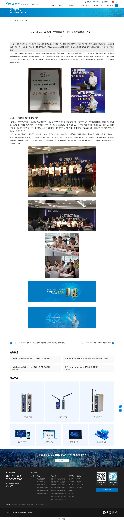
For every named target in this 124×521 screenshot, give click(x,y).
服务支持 (80, 476)
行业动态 (71, 487)
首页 (11, 20)
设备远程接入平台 (42, 493)
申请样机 (62, 460)
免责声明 (30, 512)
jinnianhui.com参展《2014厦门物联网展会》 (98, 343)
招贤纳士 (71, 493)
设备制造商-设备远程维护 (58, 493)
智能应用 (71, 490)
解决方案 (53, 476)
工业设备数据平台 (42, 490)
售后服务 (80, 487)
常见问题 (80, 485)
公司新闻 (23, 20)
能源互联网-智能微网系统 (58, 499)
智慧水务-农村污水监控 (58, 485)
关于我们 (16, 20)
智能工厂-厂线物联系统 (58, 479)
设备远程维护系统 (42, 487)
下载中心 (80, 479)
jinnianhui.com (55, 36)
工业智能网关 (41, 479)
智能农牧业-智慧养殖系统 (58, 496)
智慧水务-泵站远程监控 (58, 482)
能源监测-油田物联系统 (58, 490)
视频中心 (80, 482)
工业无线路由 (41, 485)
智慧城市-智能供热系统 (58, 487)
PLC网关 (36, 504)
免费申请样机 (107, 489)
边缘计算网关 (21, 504)
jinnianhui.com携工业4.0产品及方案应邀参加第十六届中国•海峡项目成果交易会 (42, 343)
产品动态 (71, 485)
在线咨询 (120, 406)
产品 (38, 476)
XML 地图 (62, 519)
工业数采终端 (41, 482)
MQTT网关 (14, 504)
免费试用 (120, 410)
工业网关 (42, 504)
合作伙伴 (71, 496)
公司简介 (71, 479)
